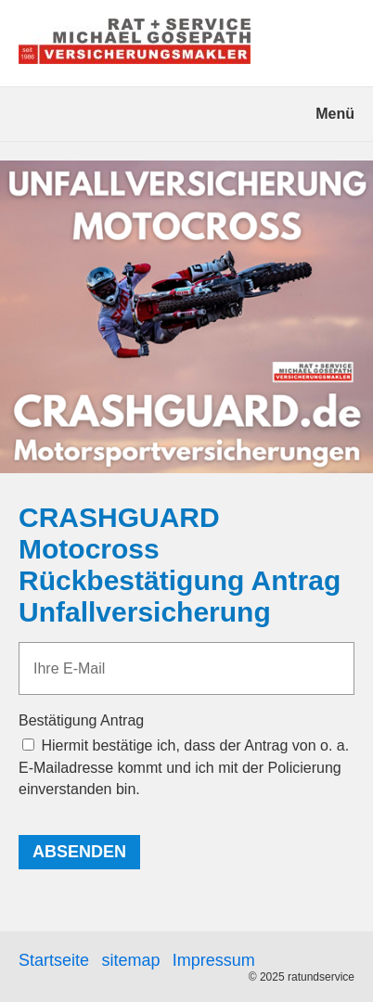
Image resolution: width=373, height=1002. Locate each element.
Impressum (214, 960)
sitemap (130, 960)
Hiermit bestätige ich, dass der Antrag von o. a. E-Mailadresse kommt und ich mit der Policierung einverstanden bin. (184, 767)
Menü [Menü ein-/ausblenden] (334, 114)
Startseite (54, 960)
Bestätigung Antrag (81, 720)
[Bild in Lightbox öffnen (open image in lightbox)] (186, 317)
